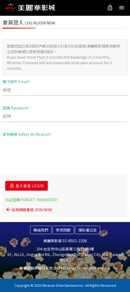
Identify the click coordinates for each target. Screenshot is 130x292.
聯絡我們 (40, 230)
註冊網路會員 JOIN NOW (28, 210)
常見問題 (63, 230)
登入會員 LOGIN (26, 185)
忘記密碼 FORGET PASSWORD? (31, 199)
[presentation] (43, 151)
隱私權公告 (87, 230)
